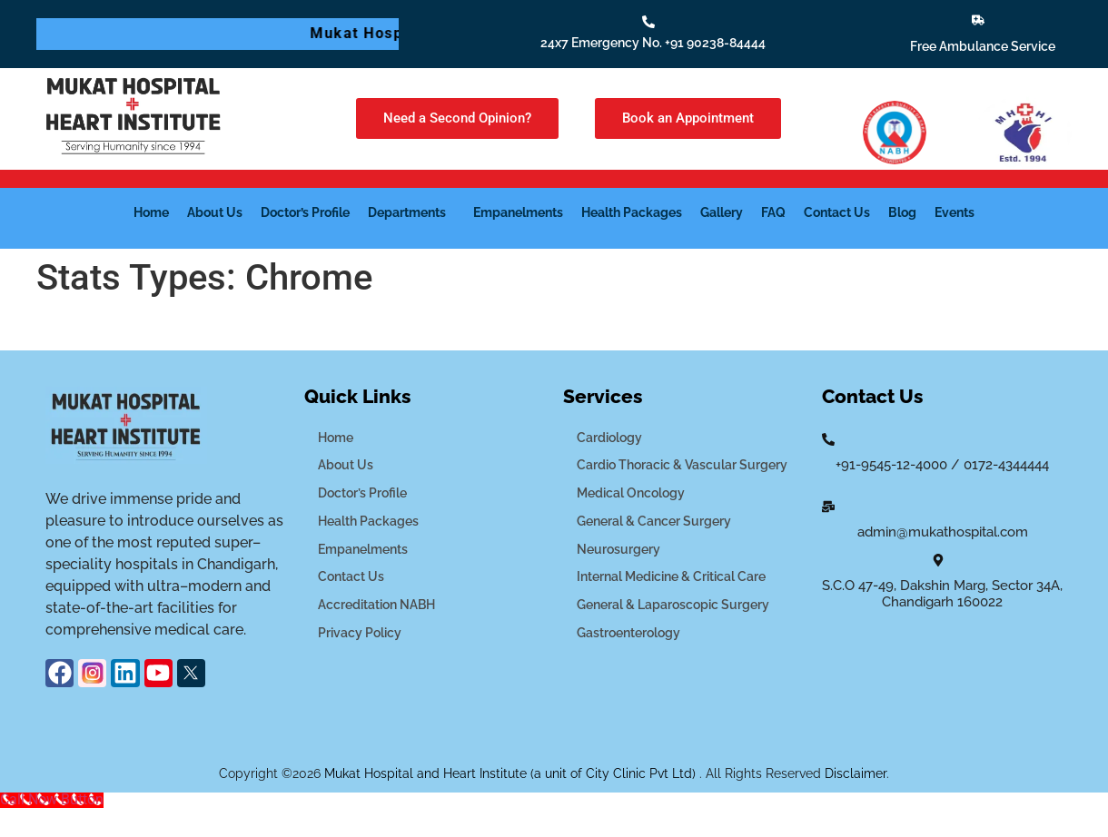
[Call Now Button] (52, 799)
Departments (407, 212)
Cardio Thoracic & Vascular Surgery (682, 465)
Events (954, 212)
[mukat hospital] (942, 687)
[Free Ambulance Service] (978, 20)
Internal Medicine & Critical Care (671, 576)
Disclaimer (855, 773)
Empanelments (518, 212)
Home (151, 212)
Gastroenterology (628, 632)
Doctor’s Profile (305, 212)
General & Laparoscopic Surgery (673, 604)
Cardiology (609, 437)
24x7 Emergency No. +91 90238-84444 (653, 42)
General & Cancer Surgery (654, 521)
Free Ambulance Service (982, 46)
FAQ (773, 212)
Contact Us (837, 212)
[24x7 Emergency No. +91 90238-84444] (648, 21)
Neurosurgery (618, 549)
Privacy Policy (359, 632)
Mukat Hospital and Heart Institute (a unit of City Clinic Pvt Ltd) (511, 773)
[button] (411, 212)
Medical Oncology (631, 493)
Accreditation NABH (376, 604)
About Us (214, 212)
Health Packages (631, 212)
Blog (902, 212)
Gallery (721, 212)
